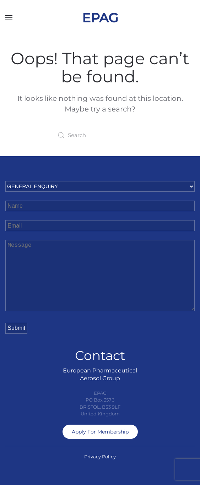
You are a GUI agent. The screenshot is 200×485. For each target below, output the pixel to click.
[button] (8, 18)
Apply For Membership (100, 432)
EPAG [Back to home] (100, 18)
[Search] (100, 135)
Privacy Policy (100, 456)
